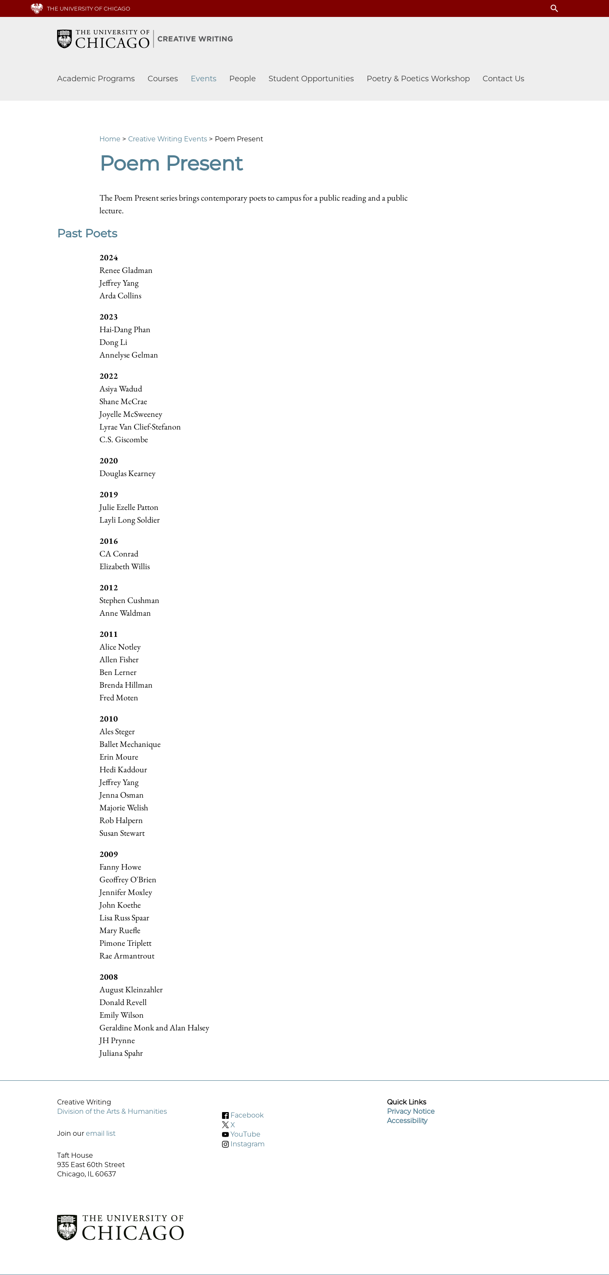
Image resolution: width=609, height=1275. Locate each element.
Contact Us (503, 78)
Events (204, 78)
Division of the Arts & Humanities (112, 1111)
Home (110, 139)
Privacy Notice (411, 1111)
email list (100, 1133)
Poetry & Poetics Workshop (418, 78)
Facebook (247, 1115)
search (554, 8)
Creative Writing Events (167, 139)
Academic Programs (96, 78)
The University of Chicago (88, 8)
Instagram (247, 1144)
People (242, 78)
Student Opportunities (311, 78)
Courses (163, 78)
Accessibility (407, 1121)
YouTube (245, 1134)
